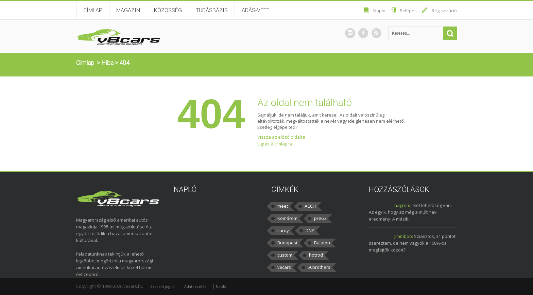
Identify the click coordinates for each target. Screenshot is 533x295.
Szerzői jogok (162, 286)
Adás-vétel (257, 10)
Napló (379, 10)
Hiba (107, 62)
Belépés (408, 10)
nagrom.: (403, 205)
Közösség (168, 10)
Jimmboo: (403, 236)
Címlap (92, 10)
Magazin (128, 10)
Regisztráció (444, 10)
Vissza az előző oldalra (281, 137)
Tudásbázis (212, 10)
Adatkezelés (195, 286)
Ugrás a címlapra (274, 144)
